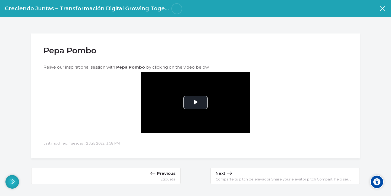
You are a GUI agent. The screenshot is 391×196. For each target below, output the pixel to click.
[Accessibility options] (377, 182)
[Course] (382, 8)
